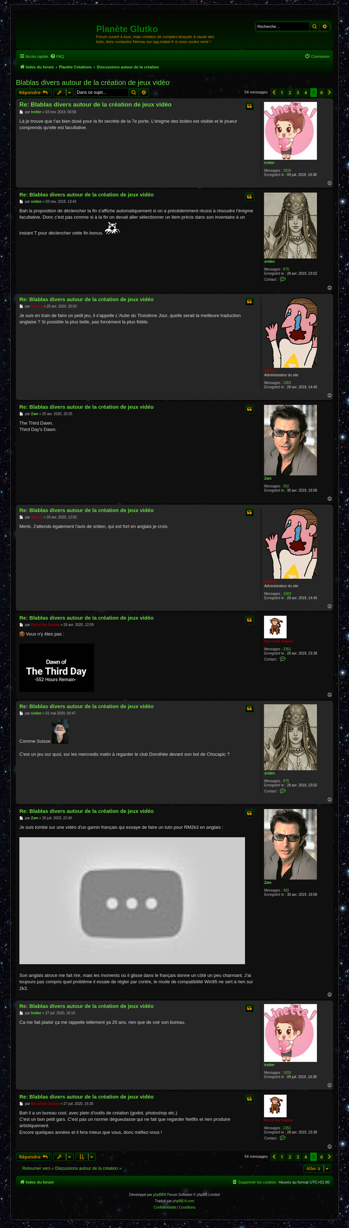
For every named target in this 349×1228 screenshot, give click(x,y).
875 (286, 269)
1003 (287, 383)
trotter (269, 163)
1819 (287, 170)
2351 (287, 649)
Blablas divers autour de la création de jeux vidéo (93, 82)
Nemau (270, 371)
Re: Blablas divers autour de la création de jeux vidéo (95, 104)
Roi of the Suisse (278, 641)
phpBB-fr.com (183, 1201)
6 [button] (321, 92)
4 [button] (306, 92)
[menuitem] (57, 56)
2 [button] (290, 92)
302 (286, 486)
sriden (269, 261)
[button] (273, 92)
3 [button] (297, 92)
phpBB (158, 1195)
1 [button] (282, 92)
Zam (267, 478)
